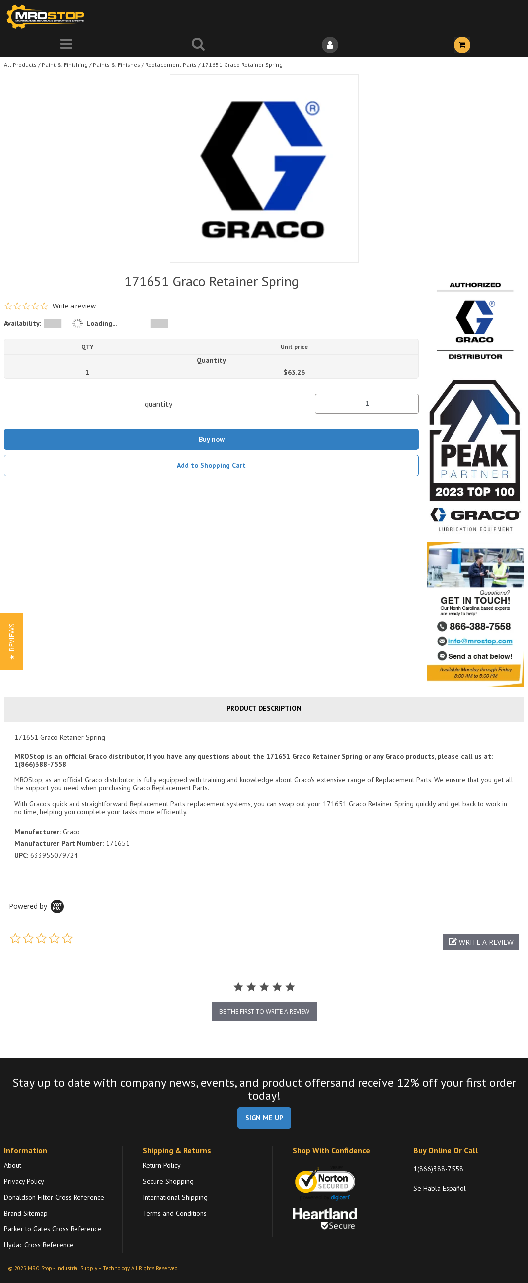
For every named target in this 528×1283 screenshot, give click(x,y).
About (12, 1165)
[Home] (48, 16)
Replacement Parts (171, 64)
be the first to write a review (264, 1011)
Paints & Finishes (116, 64)
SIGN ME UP (264, 1117)
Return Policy (162, 1165)
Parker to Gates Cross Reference (52, 1228)
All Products (20, 64)
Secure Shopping (168, 1181)
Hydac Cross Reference (39, 1244)
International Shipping (175, 1197)
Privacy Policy (24, 1181)
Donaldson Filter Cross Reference (54, 1197)
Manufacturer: (37, 831)
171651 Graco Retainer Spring (242, 64)
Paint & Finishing (65, 64)
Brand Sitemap (26, 1213)
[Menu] (66, 45)
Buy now (212, 439)
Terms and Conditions (175, 1213)
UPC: (21, 855)
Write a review (74, 306)
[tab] (264, 798)
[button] (481, 942)
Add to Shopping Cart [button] (211, 465)
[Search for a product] (198, 45)
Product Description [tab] (264, 708)
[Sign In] (330, 45)
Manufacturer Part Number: (59, 843)
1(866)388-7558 (438, 1168)
